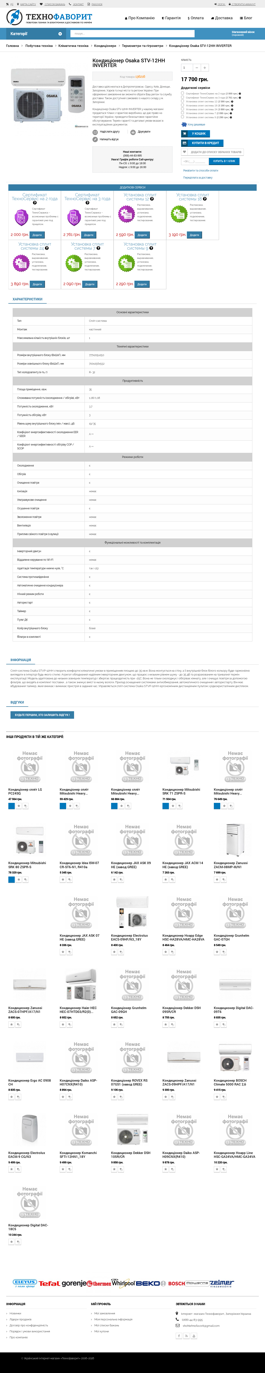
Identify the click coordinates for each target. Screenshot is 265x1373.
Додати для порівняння (25, 806)
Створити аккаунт (243, 4)
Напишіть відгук (109, 139)
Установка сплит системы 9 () (205, 117)
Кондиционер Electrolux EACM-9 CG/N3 (26, 1155)
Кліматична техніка (73, 45)
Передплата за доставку (197, 177)
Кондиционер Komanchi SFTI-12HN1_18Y (78, 1155)
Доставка (224, 17)
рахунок (97, 4)
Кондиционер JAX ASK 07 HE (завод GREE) (80, 937)
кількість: (186, 60)
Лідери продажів (20, 1319)
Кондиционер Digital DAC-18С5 (28, 1227)
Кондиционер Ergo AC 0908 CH (29, 1082)
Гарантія (173, 17)
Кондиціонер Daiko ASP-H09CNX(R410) (181, 1155)
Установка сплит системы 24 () (206, 109)
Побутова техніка (39, 45)
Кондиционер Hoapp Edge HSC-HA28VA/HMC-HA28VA (183, 937)
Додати (37, 235)
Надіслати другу (109, 131)
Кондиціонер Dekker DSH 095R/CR (181, 1010)
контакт (78, 4)
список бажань (54, 4)
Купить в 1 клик (224, 161)
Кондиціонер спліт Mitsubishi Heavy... (74, 791)
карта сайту (28, 4)
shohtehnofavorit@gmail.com (201, 1325)
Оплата (197, 17)
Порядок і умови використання (30, 1331)
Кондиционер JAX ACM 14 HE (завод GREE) (182, 865)
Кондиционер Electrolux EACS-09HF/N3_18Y (129, 937)
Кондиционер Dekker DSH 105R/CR (130, 1155)
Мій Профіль (101, 1304)
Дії (11, 4)
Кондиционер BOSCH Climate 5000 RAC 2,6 (230, 1082)
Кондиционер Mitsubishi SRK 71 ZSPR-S (181, 791)
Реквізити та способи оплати (200, 170)
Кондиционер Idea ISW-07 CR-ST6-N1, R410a (79, 865)
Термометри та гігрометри (142, 45)
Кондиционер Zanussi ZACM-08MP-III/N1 (231, 865)
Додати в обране (19, 806)
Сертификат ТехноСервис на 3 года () (209, 97)
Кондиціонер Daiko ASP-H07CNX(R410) (78, 1082)
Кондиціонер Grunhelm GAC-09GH (128, 1010)
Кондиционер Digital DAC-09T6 (234, 1010)
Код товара (127, 76)
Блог (248, 17)
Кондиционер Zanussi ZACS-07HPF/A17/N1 (25, 1010)
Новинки (15, 1313)
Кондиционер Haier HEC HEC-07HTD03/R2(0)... (78, 1010)
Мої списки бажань (106, 1325)
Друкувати (144, 131)
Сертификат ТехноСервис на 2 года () (209, 93)
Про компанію (141, 17)
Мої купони (101, 1331)
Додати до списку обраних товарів (216, 152)
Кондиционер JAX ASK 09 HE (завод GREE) (131, 865)
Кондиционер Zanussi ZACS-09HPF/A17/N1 (179, 1082)
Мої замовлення (104, 1313)
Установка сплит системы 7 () (205, 113)
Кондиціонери (105, 45)
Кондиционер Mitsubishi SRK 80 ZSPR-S (27, 865)
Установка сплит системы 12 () (206, 101)
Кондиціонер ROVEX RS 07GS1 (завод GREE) (129, 1082)
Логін (221, 4)
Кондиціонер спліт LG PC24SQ (25, 791)
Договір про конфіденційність (29, 1325)
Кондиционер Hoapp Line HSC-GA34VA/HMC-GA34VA (234, 1155)
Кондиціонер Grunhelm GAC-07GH (231, 937)
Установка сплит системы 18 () (206, 105)
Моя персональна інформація (113, 1319)
